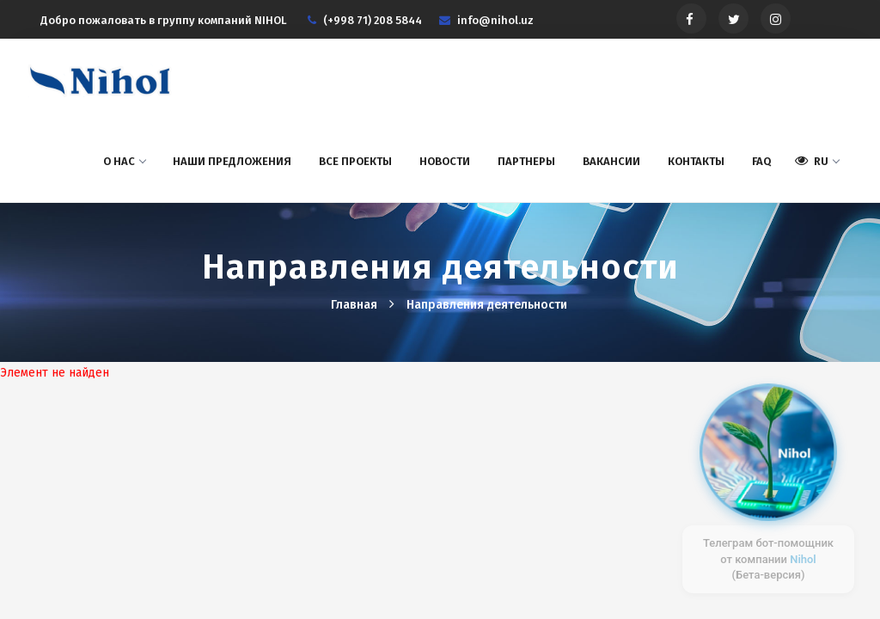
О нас (124, 161)
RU (817, 160)
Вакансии (611, 161)
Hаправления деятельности (486, 304)
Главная (356, 304)
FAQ (761, 161)
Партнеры (526, 161)
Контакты (696, 161)
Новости (444, 161)
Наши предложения (232, 161)
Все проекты (355, 161)
